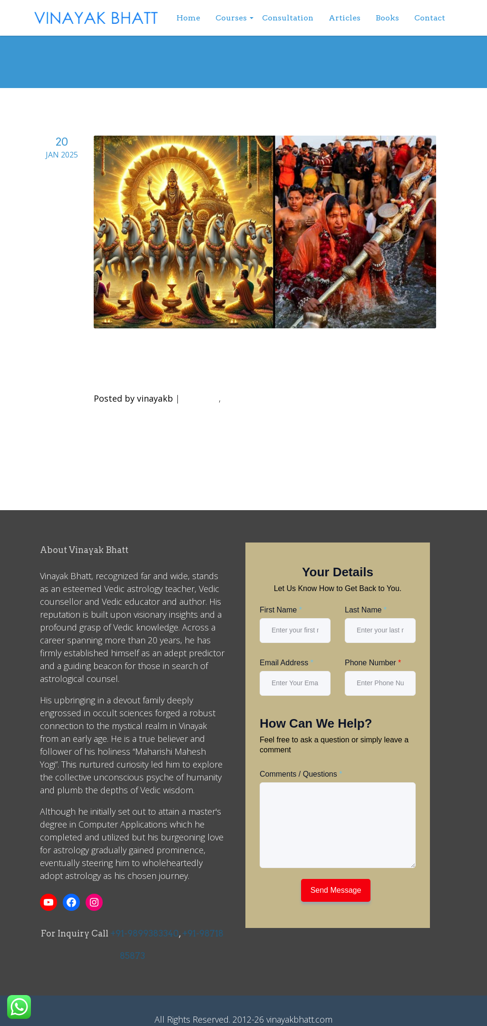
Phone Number (373, 663)
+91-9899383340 (144, 933)
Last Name (366, 610)
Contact (429, 17)
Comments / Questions (301, 774)
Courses (231, 17)
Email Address (286, 663)
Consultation (287, 17)
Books (387, 17)
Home (188, 17)
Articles (344, 17)
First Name (281, 610)
